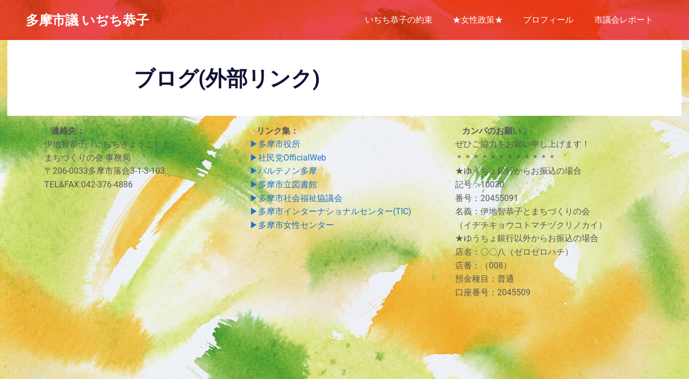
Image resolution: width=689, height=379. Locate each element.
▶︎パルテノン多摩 (283, 171)
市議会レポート (623, 20)
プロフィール (548, 20)
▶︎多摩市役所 (275, 144)
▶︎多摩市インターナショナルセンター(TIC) (330, 211)
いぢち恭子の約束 (398, 20)
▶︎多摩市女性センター (292, 225)
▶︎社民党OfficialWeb (288, 158)
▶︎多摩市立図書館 (283, 184)
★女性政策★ (477, 20)
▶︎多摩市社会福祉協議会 (296, 198)
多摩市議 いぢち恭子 (87, 19)
